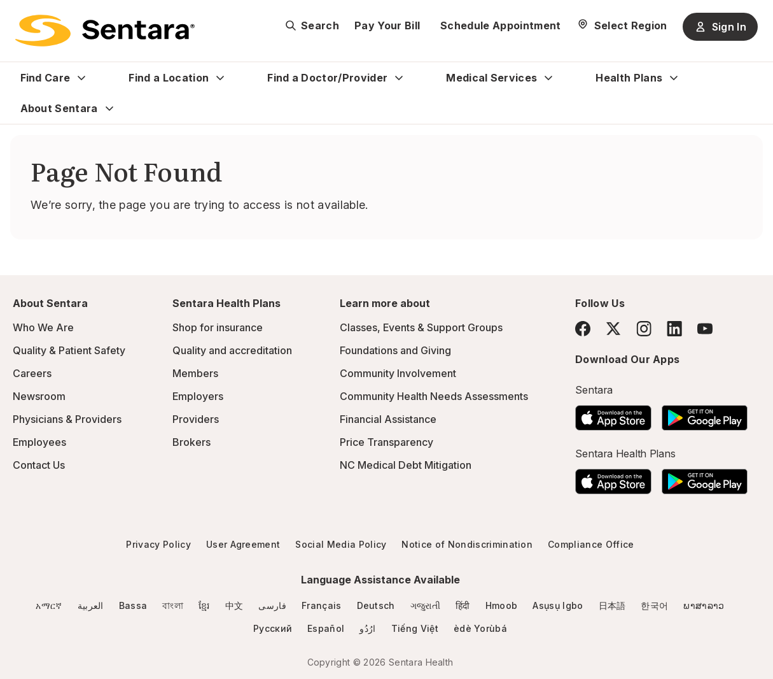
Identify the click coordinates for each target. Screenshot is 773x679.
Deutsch (376, 605)
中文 (234, 605)
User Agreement (243, 544)
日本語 (612, 605)
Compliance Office (591, 544)
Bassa (133, 605)
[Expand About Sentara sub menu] (109, 108)
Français (322, 605)
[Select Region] (621, 25)
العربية (91, 605)
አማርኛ (49, 605)
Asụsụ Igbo (558, 605)
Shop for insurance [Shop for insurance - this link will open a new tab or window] (217, 327)
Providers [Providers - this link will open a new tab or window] (195, 419)
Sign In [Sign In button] (720, 26)
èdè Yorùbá (480, 628)
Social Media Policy (340, 544)
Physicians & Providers (67, 419)
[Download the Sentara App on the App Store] (613, 414)
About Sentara (59, 108)
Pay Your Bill (387, 25)
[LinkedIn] (674, 328)
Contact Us (39, 465)
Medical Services (491, 77)
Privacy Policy (158, 544)
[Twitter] (613, 328)
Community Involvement (398, 373)
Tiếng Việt (414, 628)
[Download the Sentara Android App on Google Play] (705, 414)
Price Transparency (386, 442)
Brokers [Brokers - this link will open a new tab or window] (191, 442)
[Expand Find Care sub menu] (81, 77)
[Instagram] (643, 328)
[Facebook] (582, 328)
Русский (272, 628)
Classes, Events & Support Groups (421, 327)
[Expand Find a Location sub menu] (220, 77)
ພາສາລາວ (703, 605)
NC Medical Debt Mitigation (405, 465)
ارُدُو (367, 628)
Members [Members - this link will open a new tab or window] (195, 373)
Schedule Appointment (500, 25)
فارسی (272, 605)
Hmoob (501, 605)
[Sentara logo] (105, 30)
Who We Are (43, 327)
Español (325, 628)
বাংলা (172, 605)
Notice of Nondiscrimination (467, 544)
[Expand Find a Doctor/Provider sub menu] (399, 77)
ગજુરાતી (425, 605)
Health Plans (628, 77)
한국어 (654, 605)
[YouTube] (705, 328)
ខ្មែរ (204, 605)
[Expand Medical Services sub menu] (548, 77)
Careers (32, 373)
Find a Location (169, 77)
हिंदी (463, 605)
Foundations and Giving (395, 350)
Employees (39, 442)
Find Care (45, 77)
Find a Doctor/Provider (327, 77)
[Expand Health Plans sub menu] (673, 77)
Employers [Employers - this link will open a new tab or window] (197, 396)
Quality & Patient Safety (69, 350)
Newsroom (39, 396)
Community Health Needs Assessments (434, 396)
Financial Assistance (388, 419)
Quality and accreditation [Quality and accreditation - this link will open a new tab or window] (232, 350)
